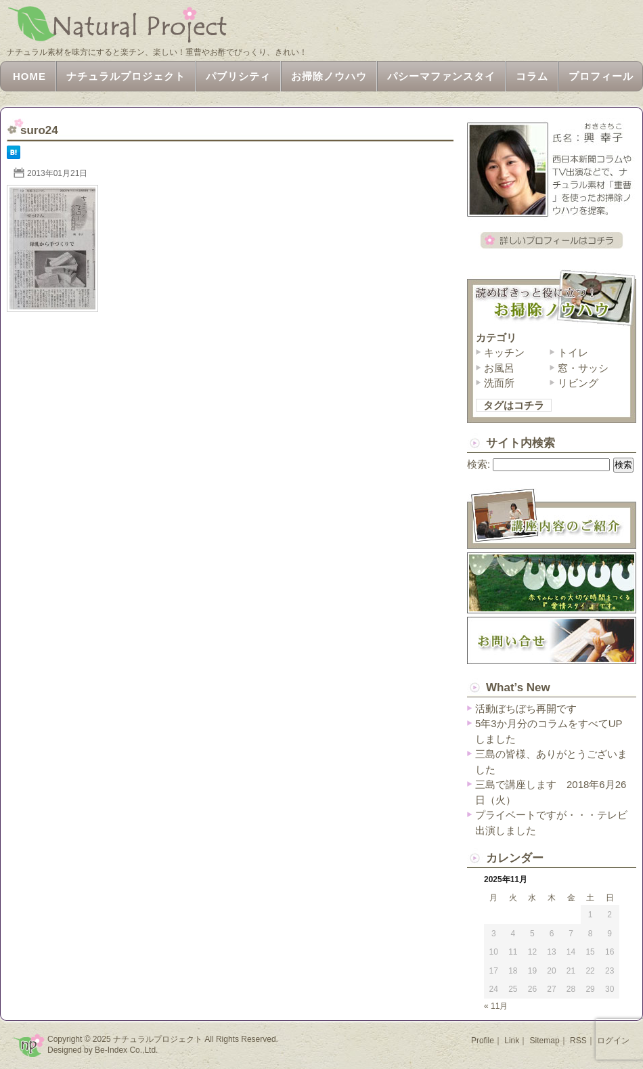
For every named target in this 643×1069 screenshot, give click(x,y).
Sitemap (545, 1040)
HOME (29, 76)
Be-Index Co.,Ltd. (126, 1050)
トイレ (573, 352)
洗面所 (499, 383)
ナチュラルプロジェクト (125, 76)
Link (511, 1040)
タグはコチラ (513, 405)
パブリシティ (238, 76)
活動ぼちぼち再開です (526, 708)
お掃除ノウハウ (329, 76)
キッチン (504, 352)
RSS (578, 1040)
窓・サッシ (583, 368)
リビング (578, 383)
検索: (478, 464)
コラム (532, 76)
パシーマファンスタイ (441, 76)
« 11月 (496, 1006)
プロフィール (601, 76)
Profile (482, 1040)
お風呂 (499, 368)
